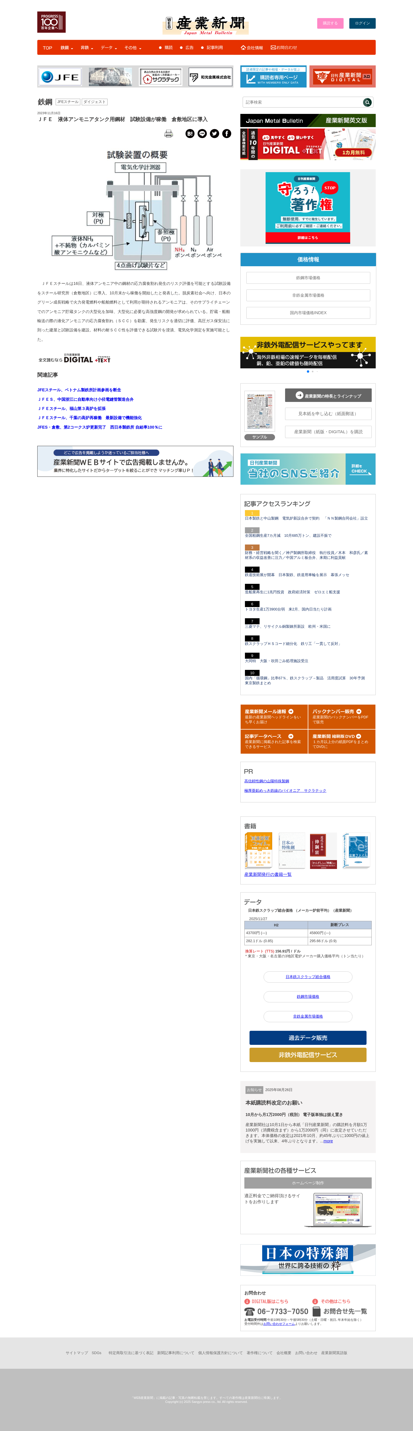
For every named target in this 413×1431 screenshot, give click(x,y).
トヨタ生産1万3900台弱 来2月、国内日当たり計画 (288, 609)
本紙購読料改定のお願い (274, 1103)
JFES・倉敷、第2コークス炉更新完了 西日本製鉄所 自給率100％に (99, 427)
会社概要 (283, 1353)
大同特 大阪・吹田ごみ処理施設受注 (276, 661)
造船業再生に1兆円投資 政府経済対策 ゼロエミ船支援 (292, 592)
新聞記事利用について (175, 1353)
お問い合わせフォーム (279, 1323)
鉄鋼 (45, 102)
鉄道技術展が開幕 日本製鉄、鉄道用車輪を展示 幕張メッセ (297, 575)
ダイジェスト (94, 102)
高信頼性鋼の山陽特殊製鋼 (266, 781)
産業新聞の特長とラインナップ (328, 395)
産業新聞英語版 (334, 1353)
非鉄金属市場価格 (308, 295)
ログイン (362, 23)
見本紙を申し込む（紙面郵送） (328, 413)
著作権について (260, 1353)
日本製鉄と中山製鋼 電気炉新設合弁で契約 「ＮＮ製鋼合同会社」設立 (306, 518)
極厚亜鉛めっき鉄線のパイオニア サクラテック (285, 791)
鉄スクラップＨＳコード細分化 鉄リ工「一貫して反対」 (293, 644)
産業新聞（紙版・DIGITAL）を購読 (328, 431)
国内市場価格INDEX (308, 312)
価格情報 (308, 259)
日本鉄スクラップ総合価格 (308, 977)
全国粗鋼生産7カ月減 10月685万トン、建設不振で (288, 536)
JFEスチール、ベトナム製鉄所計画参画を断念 (79, 390)
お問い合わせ (306, 1353)
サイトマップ (77, 1353)
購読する (330, 23)
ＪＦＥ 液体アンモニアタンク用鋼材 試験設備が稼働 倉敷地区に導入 (122, 119)
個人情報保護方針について (220, 1353)
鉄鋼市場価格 (308, 277)
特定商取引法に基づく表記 (131, 1353)
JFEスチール (68, 102)
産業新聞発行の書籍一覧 (268, 874)
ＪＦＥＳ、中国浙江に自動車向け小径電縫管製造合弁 (85, 399)
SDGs (97, 1353)
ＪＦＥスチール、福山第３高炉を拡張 (71, 408)
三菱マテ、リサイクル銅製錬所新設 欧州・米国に (288, 627)
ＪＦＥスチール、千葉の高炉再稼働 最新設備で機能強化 (89, 417)
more (328, 1141)
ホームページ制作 (308, 1183)
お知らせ (254, 1090)
